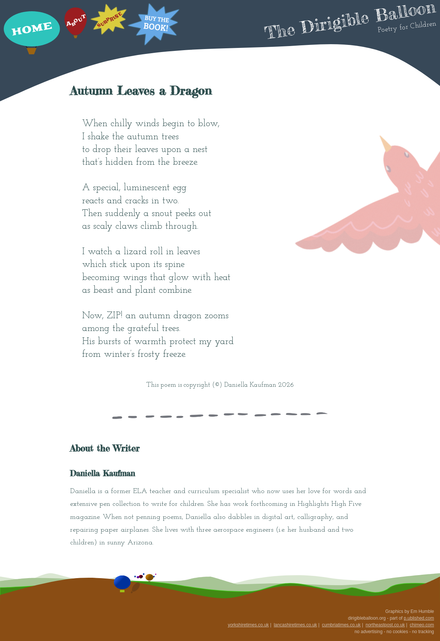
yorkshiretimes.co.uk (248, 625)
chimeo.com (422, 625)
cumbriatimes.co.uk (341, 625)
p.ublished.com (419, 618)
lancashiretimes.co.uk (295, 625)
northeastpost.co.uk (385, 625)
